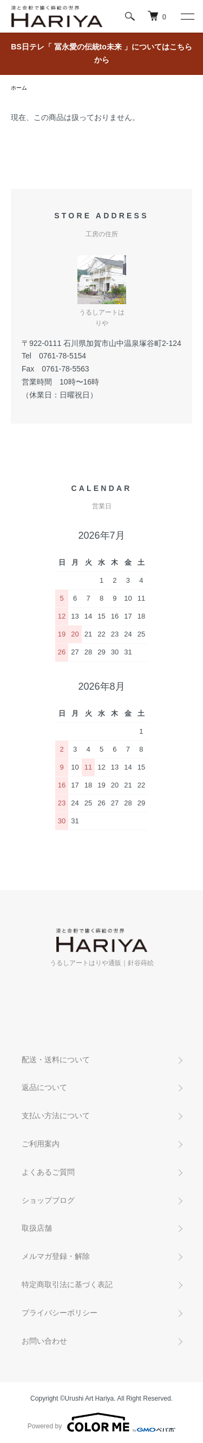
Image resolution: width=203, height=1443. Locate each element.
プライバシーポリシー (59, 1312)
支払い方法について (56, 1115)
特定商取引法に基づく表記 (67, 1284)
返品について (44, 1087)
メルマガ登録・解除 (56, 1256)
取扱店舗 (37, 1228)
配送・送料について (56, 1059)
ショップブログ (48, 1200)
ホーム (19, 88)
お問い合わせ (44, 1341)
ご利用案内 (41, 1143)
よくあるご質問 (48, 1172)
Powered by (101, 1422)
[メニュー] (187, 16)
